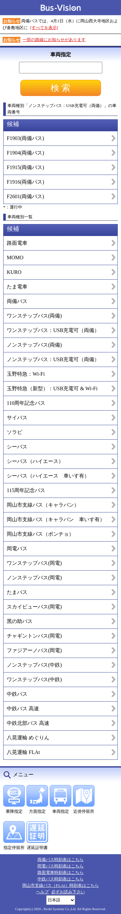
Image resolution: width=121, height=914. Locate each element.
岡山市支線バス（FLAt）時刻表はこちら (60, 885)
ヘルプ (42, 891)
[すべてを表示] (44, 27)
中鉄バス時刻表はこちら (60, 878)
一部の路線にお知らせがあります (54, 39)
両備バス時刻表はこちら (60, 859)
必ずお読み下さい (68, 891)
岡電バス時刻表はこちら (60, 866)
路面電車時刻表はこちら (60, 872)
